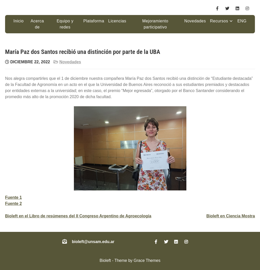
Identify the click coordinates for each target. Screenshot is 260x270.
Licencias (117, 21)
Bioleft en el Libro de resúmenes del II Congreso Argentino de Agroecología (78, 216)
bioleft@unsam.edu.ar (93, 241)
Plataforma (93, 21)
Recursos (219, 21)
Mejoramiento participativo (155, 24)
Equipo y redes (65, 24)
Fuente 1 (13, 197)
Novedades (195, 21)
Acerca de (37, 24)
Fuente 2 (13, 203)
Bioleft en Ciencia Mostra (230, 216)
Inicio (18, 21)
